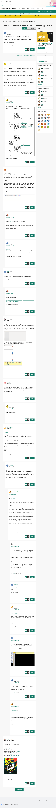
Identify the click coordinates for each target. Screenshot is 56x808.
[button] (24, 28)
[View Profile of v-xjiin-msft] (9, 427)
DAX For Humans (12, 756)
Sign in (43, 11)
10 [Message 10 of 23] (14, 668)
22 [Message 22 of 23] (7, 88)
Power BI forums (7, 21)
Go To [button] (51, 11)
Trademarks (53, 800)
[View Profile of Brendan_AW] (11, 406)
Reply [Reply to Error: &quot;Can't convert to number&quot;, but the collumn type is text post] (32, 49)
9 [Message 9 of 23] (14, 626)
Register (39, 11)
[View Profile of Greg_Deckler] (9, 739)
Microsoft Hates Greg (15, 755)
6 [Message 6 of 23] (9, 480)
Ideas (28, 8)
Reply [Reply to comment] (32, 92)
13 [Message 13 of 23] (14, 573)
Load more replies (19, 789)
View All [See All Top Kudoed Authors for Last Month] (40, 107)
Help (47, 11)
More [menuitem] (42, 8)
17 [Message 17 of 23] (7, 279)
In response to (9, 102)
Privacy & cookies (42, 800)
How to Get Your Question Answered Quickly (43, 60)
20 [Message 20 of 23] (9, 259)
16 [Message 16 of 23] (7, 370)
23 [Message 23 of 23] (9, 158)
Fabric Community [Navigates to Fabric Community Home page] (12, 8)
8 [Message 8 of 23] (14, 595)
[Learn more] (41, 48)
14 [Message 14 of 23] (7, 394)
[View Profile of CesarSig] (8, 382)
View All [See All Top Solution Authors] (40, 84)
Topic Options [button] (31, 28)
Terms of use (48, 800)
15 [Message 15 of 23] (9, 415)
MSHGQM (11, 754)
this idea (18, 751)
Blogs (38, 8)
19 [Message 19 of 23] (7, 203)
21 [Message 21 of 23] (9, 231)
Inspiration (23, 8)
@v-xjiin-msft (20, 591)
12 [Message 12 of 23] (14, 727)
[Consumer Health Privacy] (14, 804)
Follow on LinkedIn (7, 748)
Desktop (33, 21)
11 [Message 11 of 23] (14, 692)
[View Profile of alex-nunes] (8, 169)
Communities (33, 8)
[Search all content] (41, 14)
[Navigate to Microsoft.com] (4, 8)
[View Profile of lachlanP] (10, 214)
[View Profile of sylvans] (8, 63)
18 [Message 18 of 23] (9, 307)
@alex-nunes (11, 221)
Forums (19, 8)
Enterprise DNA (14, 752)
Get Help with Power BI (24, 21)
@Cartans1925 (7, 432)
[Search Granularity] (23, 14)
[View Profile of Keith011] (10, 242)
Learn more (3, 5)
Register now (36, 16)
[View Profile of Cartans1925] (9, 33)
